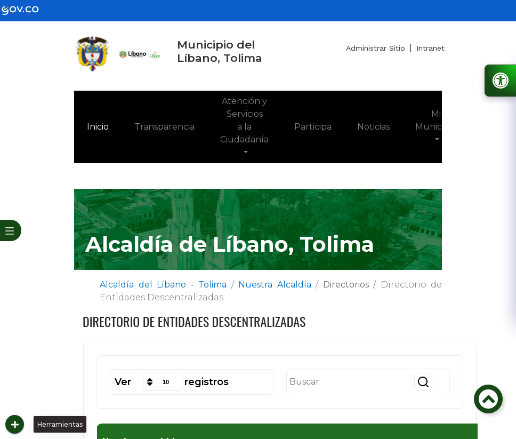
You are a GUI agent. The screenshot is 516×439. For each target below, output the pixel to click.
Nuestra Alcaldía (274, 285)
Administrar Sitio (375, 48)
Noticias (373, 127)
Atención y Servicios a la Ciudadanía (244, 120)
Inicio (104, 126)
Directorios (346, 285)
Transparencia (164, 127)
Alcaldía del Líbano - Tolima (163, 285)
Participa (313, 127)
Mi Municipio (435, 120)
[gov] (26, 10)
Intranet (430, 48)
